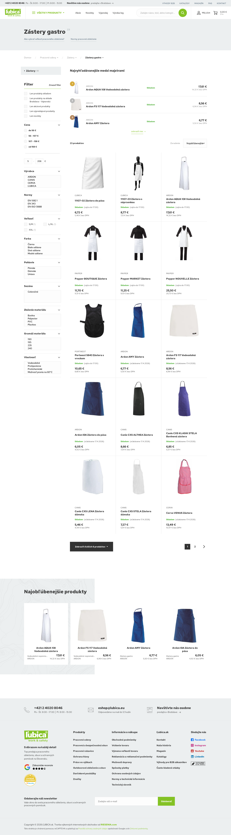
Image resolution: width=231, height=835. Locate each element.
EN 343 (42, 203)
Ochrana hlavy (81, 756)
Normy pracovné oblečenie (83, 39)
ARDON (42, 176)
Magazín (161, 751)
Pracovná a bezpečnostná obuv (90, 745)
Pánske (42, 268)
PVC (42, 321)
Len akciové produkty (40, 106)
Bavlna (42, 315)
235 (42, 345)
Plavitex (42, 324)
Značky (77, 779)
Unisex (42, 274)
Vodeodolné (42, 363)
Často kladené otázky (168, 767)
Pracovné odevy (82, 739)
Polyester (42, 318)
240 (42, 348)
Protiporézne (42, 366)
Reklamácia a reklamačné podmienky (132, 756)
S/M (32, 224)
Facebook (198, 739)
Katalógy (162, 756)
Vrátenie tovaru (120, 745)
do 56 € (32, 130)
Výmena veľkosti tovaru (125, 751)
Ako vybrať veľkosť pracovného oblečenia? (44, 39)
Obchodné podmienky (124, 739)
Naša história (164, 745)
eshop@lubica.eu (111, 708)
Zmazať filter (55, 85)
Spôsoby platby (120, 767)
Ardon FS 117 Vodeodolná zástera (105, 106)
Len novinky (35, 116)
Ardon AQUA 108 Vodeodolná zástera (108, 89)
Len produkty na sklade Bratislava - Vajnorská (41, 100)
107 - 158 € (34, 141)
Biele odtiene (42, 247)
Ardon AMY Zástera (97, 123)
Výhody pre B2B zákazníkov (172, 762)
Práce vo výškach (82, 762)
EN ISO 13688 (42, 206)
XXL (32, 229)
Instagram (198, 745)
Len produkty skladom (40, 93)
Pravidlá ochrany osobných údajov (93, 828)
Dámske (42, 271)
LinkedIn (197, 756)
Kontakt (161, 739)
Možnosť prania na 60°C (42, 372)
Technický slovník (121, 784)
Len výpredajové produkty (42, 111)
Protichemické (42, 369)
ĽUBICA (42, 186)
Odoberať (166, 801)
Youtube (197, 751)
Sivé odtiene (42, 250)
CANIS (42, 179)
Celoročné (42, 291)
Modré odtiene (42, 253)
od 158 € (33, 146)
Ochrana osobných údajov (126, 773)
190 (42, 339)
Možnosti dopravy (122, 762)
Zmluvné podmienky (139, 828)
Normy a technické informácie (128, 779)
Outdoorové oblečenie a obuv (89, 767)
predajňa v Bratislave (102, 3)
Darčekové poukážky (84, 773)
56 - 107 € (34, 135)
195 (42, 342)
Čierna (42, 244)
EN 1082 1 (42, 200)
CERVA (42, 183)
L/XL (52, 224)
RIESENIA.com (109, 824)
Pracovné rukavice (83, 751)
